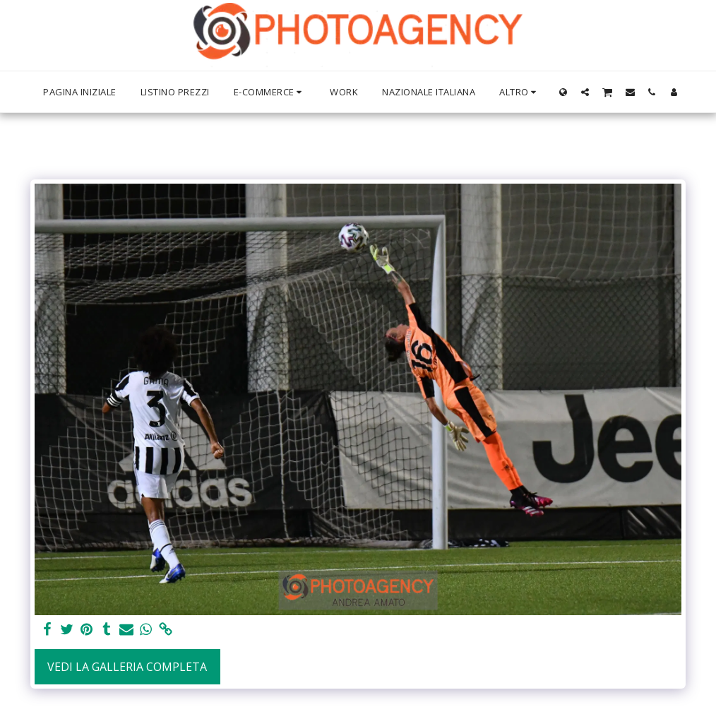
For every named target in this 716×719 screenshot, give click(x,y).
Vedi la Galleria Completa (127, 667)
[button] (585, 92)
